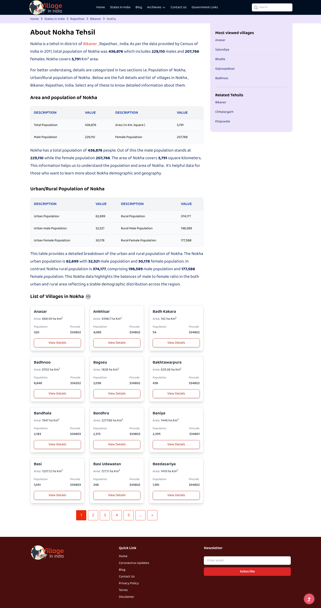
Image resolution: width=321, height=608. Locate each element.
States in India (54, 19)
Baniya (159, 413)
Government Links (205, 7)
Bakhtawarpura (167, 362)
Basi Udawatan (107, 464)
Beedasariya (164, 464)
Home (100, 7)
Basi (38, 464)
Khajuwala (222, 121)
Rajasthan (77, 19)
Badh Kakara (164, 311)
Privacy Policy (129, 583)
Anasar (40, 311)
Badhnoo (42, 362)
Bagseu (100, 362)
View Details (57, 343)
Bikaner (95, 19)
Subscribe (247, 571)
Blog (139, 7)
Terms (123, 590)
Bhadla (220, 59)
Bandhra (101, 413)
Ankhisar (101, 311)
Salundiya (222, 50)
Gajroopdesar (225, 69)
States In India (120, 7)
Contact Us (179, 7)
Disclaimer (126, 597)
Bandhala (42, 413)
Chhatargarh (224, 112)
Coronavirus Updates (134, 563)
